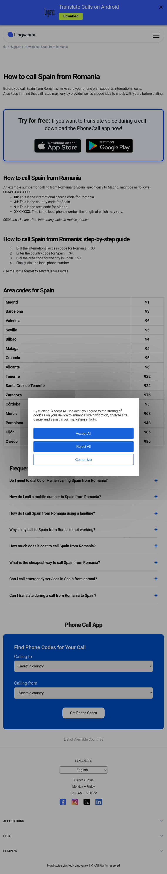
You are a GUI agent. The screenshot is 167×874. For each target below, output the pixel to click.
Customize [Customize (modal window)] (83, 460)
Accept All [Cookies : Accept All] (83, 433)
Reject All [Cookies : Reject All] (83, 446)
